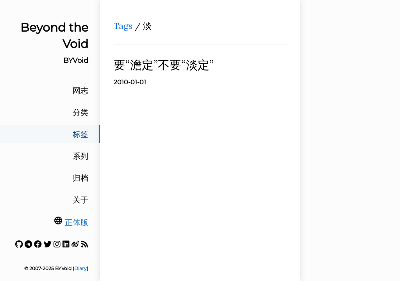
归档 (80, 178)
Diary (80, 268)
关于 (80, 200)
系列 (80, 156)
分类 (80, 112)
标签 (80, 134)
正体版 (76, 222)
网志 (80, 90)
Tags (123, 25)
